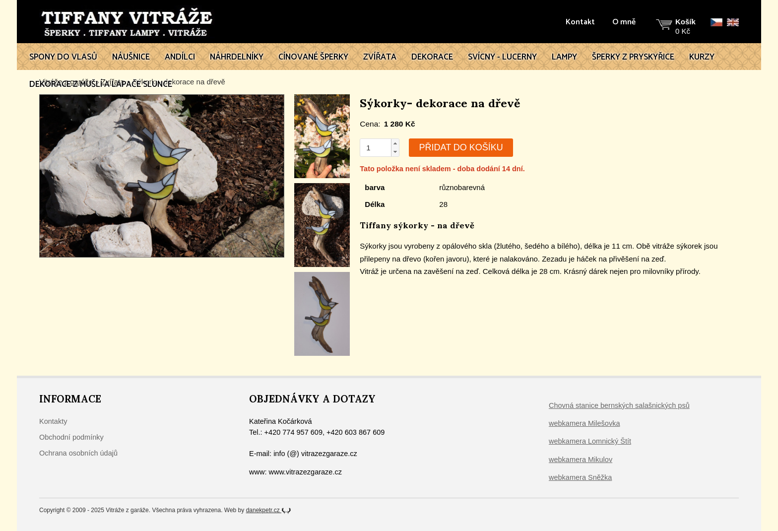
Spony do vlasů (63, 57)
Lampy (564, 57)
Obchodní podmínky (71, 437)
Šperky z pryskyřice (633, 57)
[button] (395, 143)
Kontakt (580, 22)
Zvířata (379, 57)
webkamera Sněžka (580, 477)
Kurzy (701, 57)
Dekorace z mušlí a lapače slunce (100, 84)
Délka (375, 204)
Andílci (180, 57)
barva (375, 187)
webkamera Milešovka (584, 423)
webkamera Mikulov (580, 460)
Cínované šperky (313, 57)
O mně (624, 22)
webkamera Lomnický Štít (590, 441)
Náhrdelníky (236, 57)
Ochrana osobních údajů (78, 453)
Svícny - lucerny (502, 57)
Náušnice (131, 57)
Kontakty (53, 421)
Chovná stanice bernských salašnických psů (619, 405)
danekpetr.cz (268, 510)
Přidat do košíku (461, 147)
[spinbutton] (375, 147)
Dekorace (432, 57)
